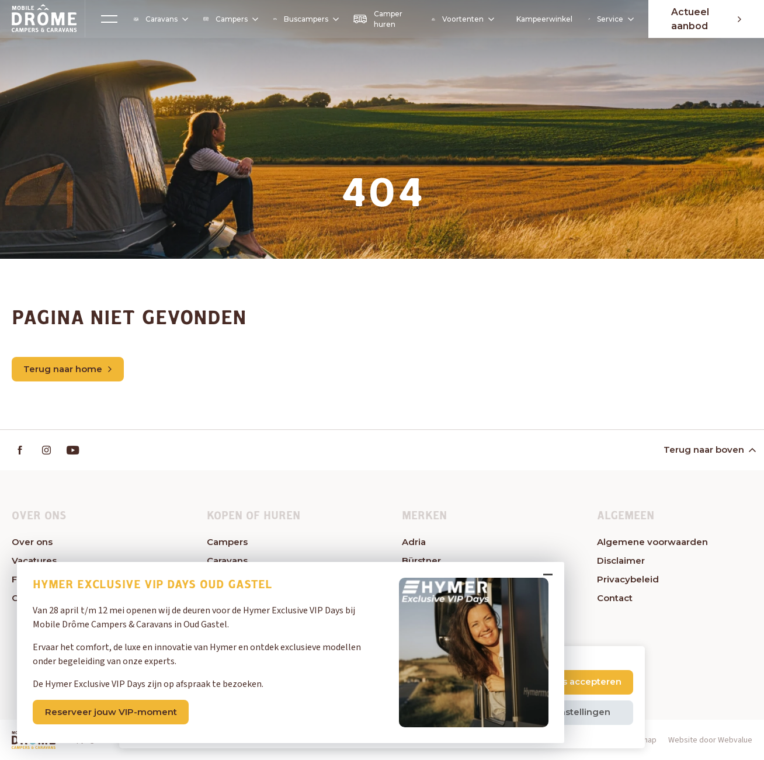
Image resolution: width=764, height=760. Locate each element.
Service (609, 19)
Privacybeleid (628, 579)
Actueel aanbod (706, 19)
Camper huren (377, 19)
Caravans (160, 19)
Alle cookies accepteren (567, 681)
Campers (229, 19)
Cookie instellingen (566, 711)
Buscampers (305, 19)
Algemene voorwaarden (652, 542)
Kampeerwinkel (543, 19)
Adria (414, 542)
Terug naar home (67, 368)
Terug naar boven (709, 449)
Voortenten (461, 19)
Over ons (32, 542)
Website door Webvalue (710, 741)
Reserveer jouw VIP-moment (112, 711)
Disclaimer (621, 561)
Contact (615, 598)
